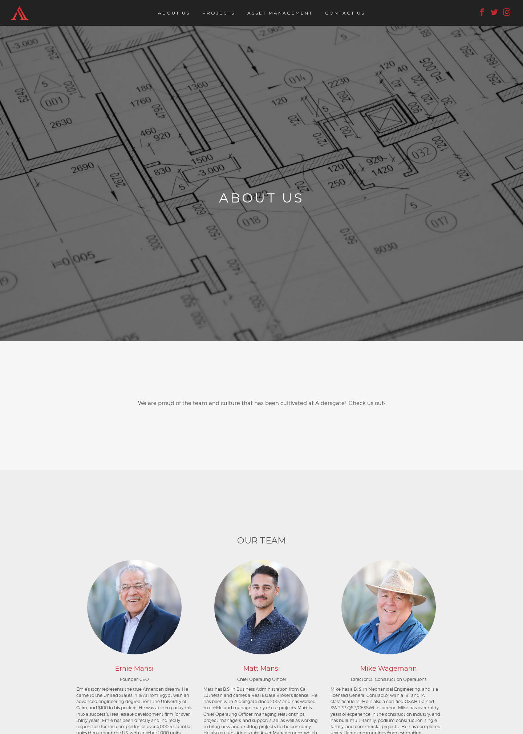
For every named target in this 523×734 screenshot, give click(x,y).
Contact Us (345, 13)
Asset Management (280, 13)
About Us (174, 13)
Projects (218, 13)
